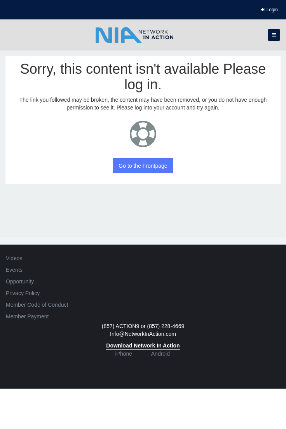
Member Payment (27, 316)
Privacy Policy (23, 293)
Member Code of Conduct (37, 305)
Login (269, 9)
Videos (14, 258)
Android (160, 354)
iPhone (123, 354)
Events (14, 270)
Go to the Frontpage (143, 166)
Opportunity (20, 281)
